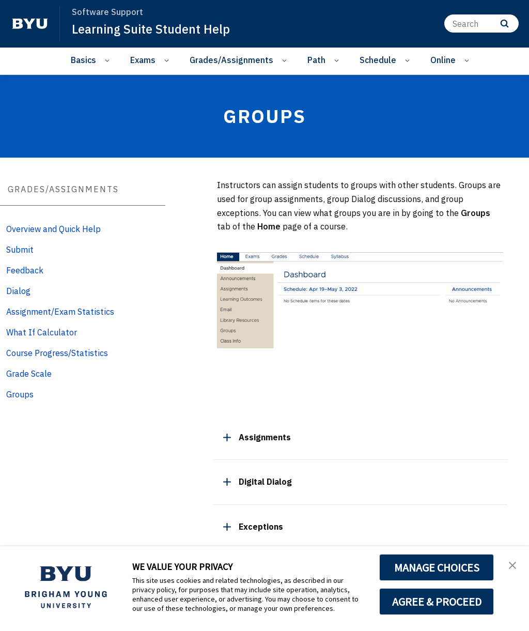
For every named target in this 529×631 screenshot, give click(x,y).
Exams (142, 60)
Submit (20, 249)
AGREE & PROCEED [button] (436, 601)
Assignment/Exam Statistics (60, 311)
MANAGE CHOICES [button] (436, 567)
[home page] (30, 24)
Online (443, 60)
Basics (83, 60)
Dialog (18, 291)
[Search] (481, 23)
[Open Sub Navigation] (109, 60)
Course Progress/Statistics (57, 353)
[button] (512, 565)
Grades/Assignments (231, 60)
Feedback (24, 270)
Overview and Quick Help (53, 229)
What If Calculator (41, 332)
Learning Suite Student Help (152, 29)
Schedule (378, 60)
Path (316, 60)
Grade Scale (29, 373)
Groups (20, 394)
